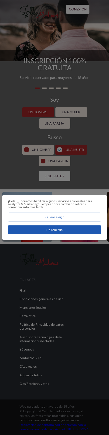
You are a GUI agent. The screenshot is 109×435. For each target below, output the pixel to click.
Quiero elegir (54, 217)
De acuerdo (54, 230)
